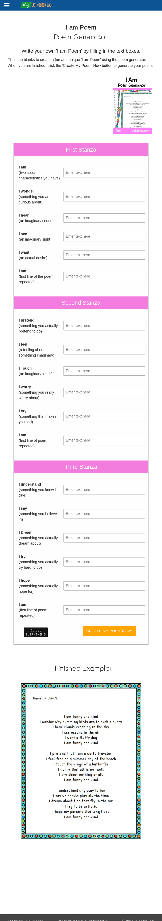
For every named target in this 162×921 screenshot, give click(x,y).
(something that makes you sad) (37, 416)
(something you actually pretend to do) (38, 325)
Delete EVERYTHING (36, 632)
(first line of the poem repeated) (36, 276)
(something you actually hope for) (38, 586)
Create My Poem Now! (109, 631)
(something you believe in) (38, 513)
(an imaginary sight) (35, 236)
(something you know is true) (38, 489)
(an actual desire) (33, 255)
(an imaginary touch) (36, 371)
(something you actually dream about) (38, 537)
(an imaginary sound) (36, 218)
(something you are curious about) (35, 196)
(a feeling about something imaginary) (36, 349)
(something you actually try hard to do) (38, 562)
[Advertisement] (40, 105)
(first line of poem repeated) (33, 440)
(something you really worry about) (36, 392)
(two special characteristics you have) (39, 172)
